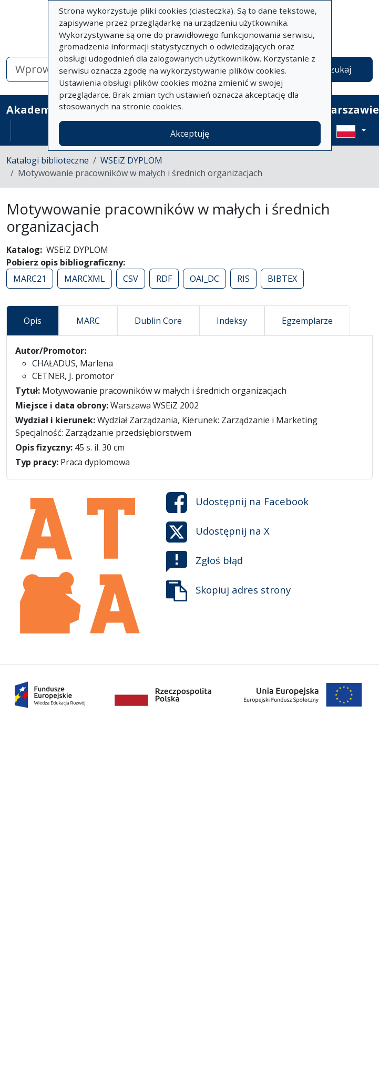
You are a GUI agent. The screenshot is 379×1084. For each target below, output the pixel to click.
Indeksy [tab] (232, 320)
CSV (130, 278)
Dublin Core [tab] (158, 320)
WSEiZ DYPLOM (131, 160)
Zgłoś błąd (204, 561)
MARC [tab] (88, 320)
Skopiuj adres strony (228, 590)
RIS (243, 278)
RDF (164, 278)
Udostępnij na (237, 502)
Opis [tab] (33, 320)
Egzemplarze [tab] (307, 320)
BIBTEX (282, 278)
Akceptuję (189, 133)
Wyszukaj (332, 69)
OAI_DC (204, 278)
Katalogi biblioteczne (47, 160)
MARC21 (29, 278)
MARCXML (84, 278)
